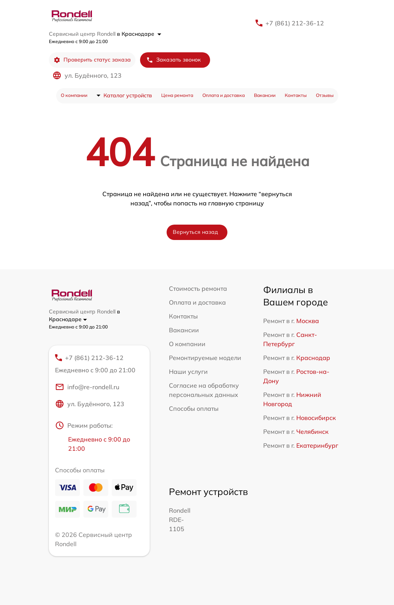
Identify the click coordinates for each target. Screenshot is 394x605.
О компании (74, 95)
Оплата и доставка (223, 95)
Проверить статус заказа (92, 59)
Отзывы (325, 95)
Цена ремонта (177, 95)
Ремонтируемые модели (205, 358)
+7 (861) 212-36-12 (294, 23)
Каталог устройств (128, 95)
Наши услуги (188, 371)
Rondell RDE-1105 (179, 520)
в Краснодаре (139, 33)
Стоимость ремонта (198, 288)
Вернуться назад (195, 231)
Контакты (296, 95)
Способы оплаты (194, 408)
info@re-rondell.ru (87, 387)
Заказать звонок (173, 59)
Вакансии (264, 95)
